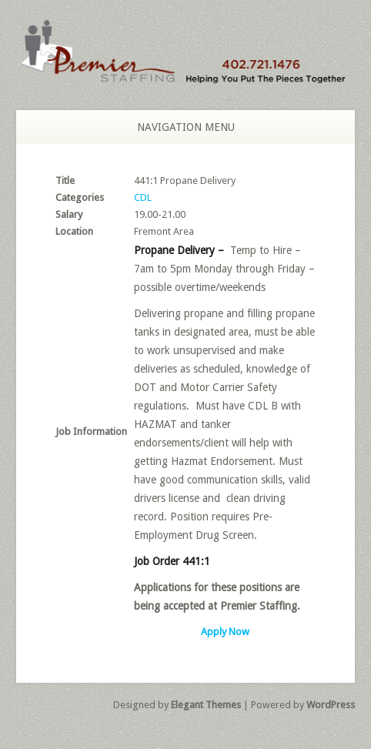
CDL (143, 197)
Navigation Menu (177, 127)
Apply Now (225, 631)
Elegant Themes (206, 705)
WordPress (330, 705)
